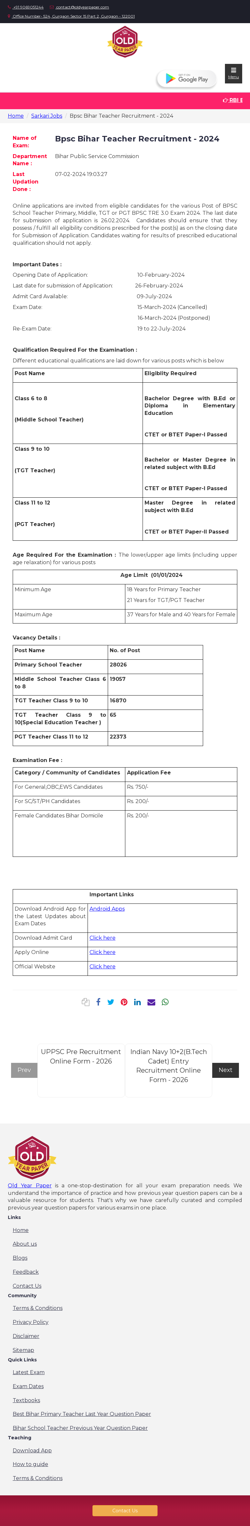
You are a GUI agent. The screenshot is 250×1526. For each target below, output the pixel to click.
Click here (103, 938)
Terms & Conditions (37, 1308)
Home (16, 116)
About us (25, 1244)
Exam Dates (28, 1386)
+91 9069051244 (26, 7)
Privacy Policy (31, 1322)
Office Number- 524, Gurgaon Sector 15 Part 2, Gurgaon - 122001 (71, 16)
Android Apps (107, 909)
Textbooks (26, 1400)
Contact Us (27, 1286)
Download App (32, 1450)
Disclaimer (26, 1336)
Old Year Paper (30, 1185)
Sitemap (23, 1350)
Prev (24, 1070)
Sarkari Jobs (46, 116)
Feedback (26, 1272)
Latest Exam (29, 1372)
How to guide (30, 1464)
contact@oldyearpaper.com (79, 7)
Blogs (20, 1258)
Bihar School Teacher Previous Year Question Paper (80, 1428)
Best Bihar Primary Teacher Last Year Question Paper (82, 1414)
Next (225, 1070)
